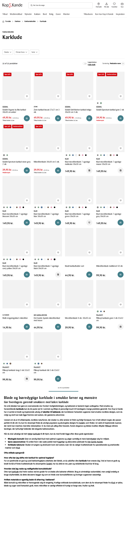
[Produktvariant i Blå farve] (73, 155)
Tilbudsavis (88, 14)
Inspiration (120, 14)
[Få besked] (89, 222)
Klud (18, 448)
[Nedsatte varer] (117, 63)
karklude (36, 434)
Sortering (105, 63)
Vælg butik (91, 65)
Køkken (37, 14)
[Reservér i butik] (27, 118)
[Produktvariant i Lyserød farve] (82, 155)
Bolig (51, 14)
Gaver (58, 14)
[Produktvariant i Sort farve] (86, 155)
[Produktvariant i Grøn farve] (101, 103)
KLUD (67, 159)
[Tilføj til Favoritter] (27, 96)
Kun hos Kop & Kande (104, 14)
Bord (45, 14)
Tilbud (4, 14)
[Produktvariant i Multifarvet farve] (76, 155)
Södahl (82, 423)
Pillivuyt (108, 426)
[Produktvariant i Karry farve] (88, 154)
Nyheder (28, 14)
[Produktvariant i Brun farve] (79, 155)
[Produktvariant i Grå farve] (97, 103)
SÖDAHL (5, 107)
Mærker (66, 14)
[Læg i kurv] (27, 222)
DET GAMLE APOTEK (40, 315)
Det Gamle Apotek (95, 442)
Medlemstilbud (16, 14)
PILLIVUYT (99, 315)
